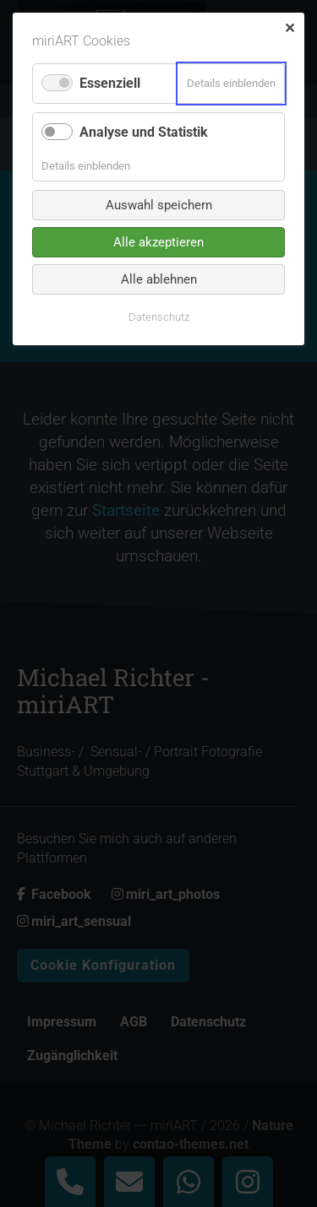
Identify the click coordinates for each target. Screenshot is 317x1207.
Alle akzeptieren (158, 242)
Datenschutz (158, 317)
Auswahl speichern (159, 205)
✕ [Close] (289, 28)
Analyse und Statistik (143, 132)
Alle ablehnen (159, 279)
